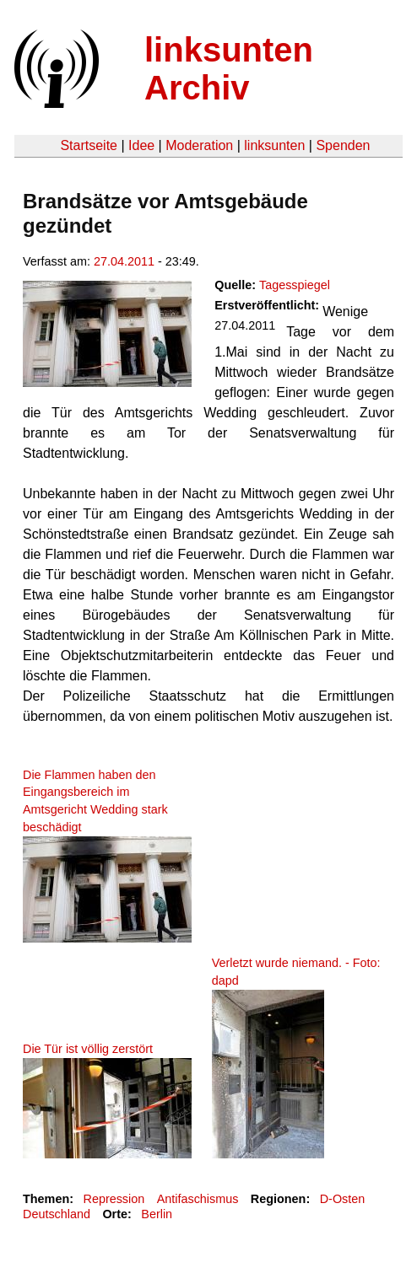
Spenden (343, 145)
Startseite (88, 145)
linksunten (274, 145)
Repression (113, 1199)
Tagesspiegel (294, 285)
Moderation (199, 145)
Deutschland (56, 1214)
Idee (141, 145)
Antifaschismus (198, 1199)
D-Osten (343, 1199)
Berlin (156, 1214)
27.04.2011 (124, 261)
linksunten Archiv (228, 68)
